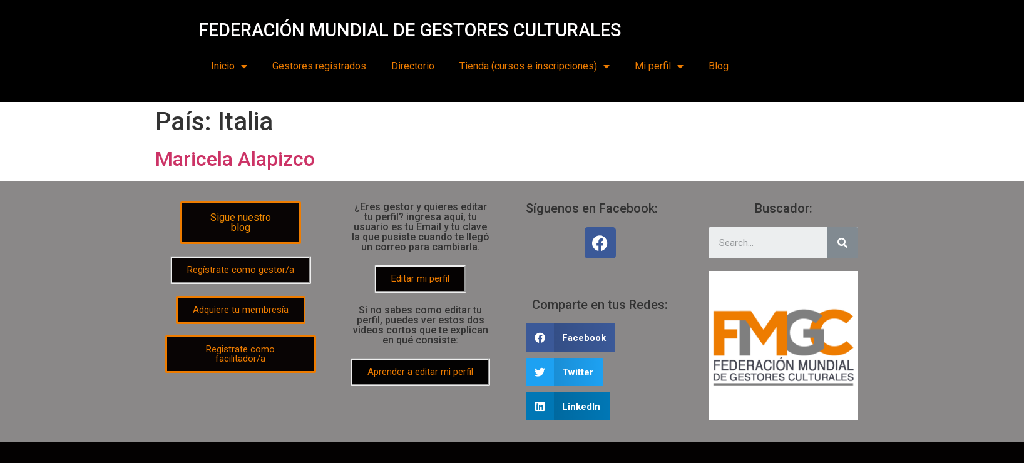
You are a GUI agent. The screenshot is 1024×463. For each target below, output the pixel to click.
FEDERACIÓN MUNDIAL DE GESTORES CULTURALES (410, 30)
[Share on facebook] (571, 337)
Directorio (412, 66)
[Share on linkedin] (568, 406)
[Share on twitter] (564, 372)
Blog (719, 66)
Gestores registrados (319, 66)
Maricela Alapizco (235, 159)
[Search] (842, 242)
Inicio (229, 66)
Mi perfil (659, 66)
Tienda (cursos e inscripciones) (534, 66)
